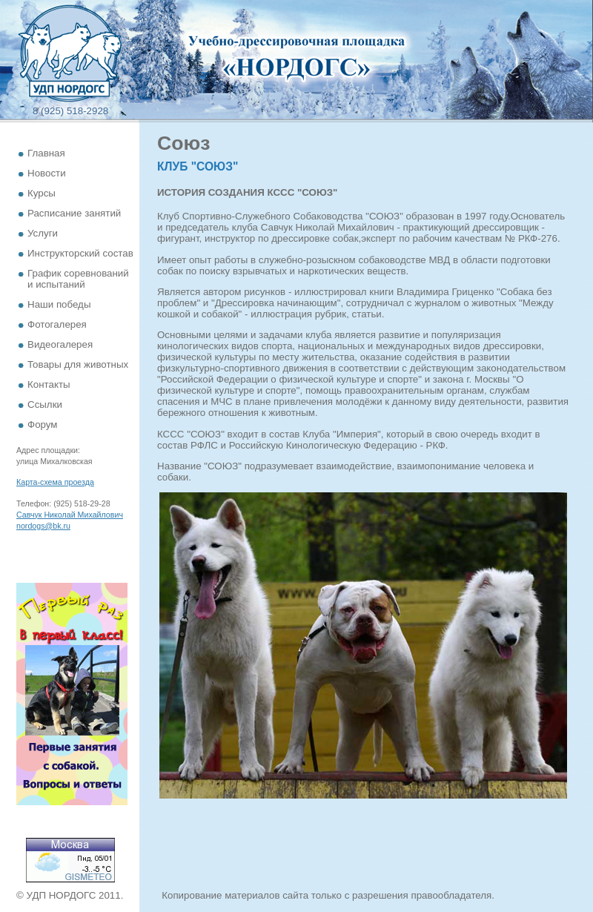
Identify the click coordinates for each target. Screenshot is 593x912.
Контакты (48, 384)
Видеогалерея (60, 344)
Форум (42, 424)
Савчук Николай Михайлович (69, 514)
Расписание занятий (74, 213)
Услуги (42, 233)
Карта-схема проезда (55, 482)
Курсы (41, 193)
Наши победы (58, 304)
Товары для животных (77, 364)
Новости (46, 173)
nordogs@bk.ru (43, 525)
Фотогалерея (57, 324)
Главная (46, 153)
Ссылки (44, 404)
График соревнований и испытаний (78, 279)
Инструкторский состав (80, 253)
